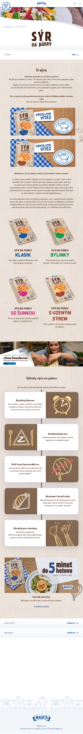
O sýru (41, 55)
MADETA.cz (9, 27)
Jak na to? (41, 623)
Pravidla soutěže (41, 607)
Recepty (41, 633)
